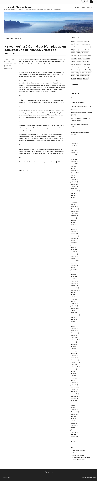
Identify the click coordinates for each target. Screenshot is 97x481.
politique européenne (76, 64)
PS (71, 69)
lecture (6, 66)
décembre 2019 (74, 209)
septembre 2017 (74, 265)
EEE (72, 49)
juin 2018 (73, 245)
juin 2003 (73, 430)
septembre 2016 (74, 290)
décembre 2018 (74, 233)
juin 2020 (73, 197)
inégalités (10, 65)
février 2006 (73, 425)
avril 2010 (73, 400)
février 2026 (73, 143)
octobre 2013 (74, 364)
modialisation (11, 66)
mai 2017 (73, 274)
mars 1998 (73, 439)
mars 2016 (73, 301)
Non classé (7, 61)
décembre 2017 (74, 258)
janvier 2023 (73, 161)
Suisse (82, 69)
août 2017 (73, 267)
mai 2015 (73, 324)
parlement (79, 61)
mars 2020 (73, 204)
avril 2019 (73, 227)
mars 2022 (73, 168)
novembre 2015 (74, 310)
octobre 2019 (74, 213)
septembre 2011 (74, 396)
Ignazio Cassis (85, 52)
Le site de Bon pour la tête (78, 455)
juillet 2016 (73, 292)
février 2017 (73, 281)
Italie (89, 55)
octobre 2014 (74, 337)
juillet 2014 (73, 344)
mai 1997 (73, 441)
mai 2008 (73, 407)
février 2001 (73, 432)
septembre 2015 (74, 315)
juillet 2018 (73, 242)
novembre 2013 (74, 362)
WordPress (93, 478)
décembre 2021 (74, 172)
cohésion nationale (85, 44)
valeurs (73, 75)
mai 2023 (73, 157)
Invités (83, 7)
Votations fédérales (84, 75)
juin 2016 (73, 294)
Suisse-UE (87, 69)
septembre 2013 (74, 366)
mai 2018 (73, 247)
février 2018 (73, 254)
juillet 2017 (73, 269)
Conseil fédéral (74, 47)
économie (73, 78)
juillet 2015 (73, 319)
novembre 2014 (74, 335)
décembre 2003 (74, 427)
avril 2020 (73, 202)
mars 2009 (73, 405)
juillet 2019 (73, 220)
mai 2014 (73, 348)
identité (78, 52)
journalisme (74, 58)
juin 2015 (73, 321)
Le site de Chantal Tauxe (18, 7)
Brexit (72, 44)
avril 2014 (73, 351)
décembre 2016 (74, 285)
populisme (84, 67)
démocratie (87, 47)
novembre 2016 (74, 288)
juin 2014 (73, 346)
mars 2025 (73, 148)
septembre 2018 (74, 238)
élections (79, 78)
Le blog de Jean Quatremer (78, 450)
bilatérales (86, 41)
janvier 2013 (73, 384)
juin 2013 (73, 373)
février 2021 (73, 179)
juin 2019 (73, 222)
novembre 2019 (74, 211)
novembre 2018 (74, 236)
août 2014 (73, 342)
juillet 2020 (73, 195)
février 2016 (73, 303)
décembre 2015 (74, 308)
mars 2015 (73, 326)
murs (5, 68)
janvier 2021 (73, 181)
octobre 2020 (74, 188)
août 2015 (73, 317)
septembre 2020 (74, 190)
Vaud (77, 75)
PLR (88, 61)
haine (15, 63)
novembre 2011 (74, 393)
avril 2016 (73, 299)
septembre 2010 (74, 398)
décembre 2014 (74, 333)
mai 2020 (73, 200)
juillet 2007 (73, 416)
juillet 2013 (73, 371)
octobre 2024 (74, 150)
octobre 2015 (74, 312)
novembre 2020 (74, 186)
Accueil (77, 7)
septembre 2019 (74, 215)
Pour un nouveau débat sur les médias (81, 457)
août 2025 (73, 145)
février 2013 (73, 382)
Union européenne (86, 72)
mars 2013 (73, 380)
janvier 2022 (73, 170)
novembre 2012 (74, 389)
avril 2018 (73, 249)
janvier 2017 (73, 283)
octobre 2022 (74, 163)
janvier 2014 (73, 357)
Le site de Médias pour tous (78, 459)
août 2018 (73, 240)
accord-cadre (80, 41)
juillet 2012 (73, 391)
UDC (77, 72)
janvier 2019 (73, 231)
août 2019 (73, 218)
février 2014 (73, 355)
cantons (77, 44)
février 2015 (73, 328)
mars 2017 (73, 278)
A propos (90, 7)
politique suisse (86, 64)
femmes (81, 49)
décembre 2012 (74, 387)
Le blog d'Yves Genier (77, 453)
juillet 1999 (73, 434)
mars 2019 (73, 229)
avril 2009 (73, 403)
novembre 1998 (74, 436)
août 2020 (73, 193)
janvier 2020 (73, 206)
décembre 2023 (74, 152)
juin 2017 (73, 272)
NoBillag (73, 61)
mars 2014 (73, 353)
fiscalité (87, 49)
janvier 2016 (73, 305)
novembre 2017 (74, 260)
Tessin (72, 72)
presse (90, 67)
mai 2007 (73, 421)
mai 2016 (73, 297)
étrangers (85, 78)
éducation (10, 63)
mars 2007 (73, 423)
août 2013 (73, 369)
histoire (6, 65)
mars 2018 (73, 251)
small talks (9, 68)
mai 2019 (73, 224)
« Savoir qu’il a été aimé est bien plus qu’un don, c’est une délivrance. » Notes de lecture (35, 50)
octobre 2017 (74, 263)
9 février (73, 41)
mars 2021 (73, 177)
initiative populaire (82, 55)
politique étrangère (75, 67)
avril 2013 (73, 378)
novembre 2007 (74, 414)
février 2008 (73, 409)
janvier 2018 (73, 256)
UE (80, 72)
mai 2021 (73, 175)
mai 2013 (73, 375)
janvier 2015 (73, 330)
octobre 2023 (74, 154)
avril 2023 (73, 159)
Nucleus (83, 477)
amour (6, 63)
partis (84, 61)
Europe (76, 49)
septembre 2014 (74, 339)
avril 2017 (73, 276)
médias (79, 58)
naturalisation (86, 58)
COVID (81, 47)
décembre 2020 (74, 184)
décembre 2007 (74, 412)
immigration (74, 55)
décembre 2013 (74, 360)
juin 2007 (73, 418)
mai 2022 (73, 166)
